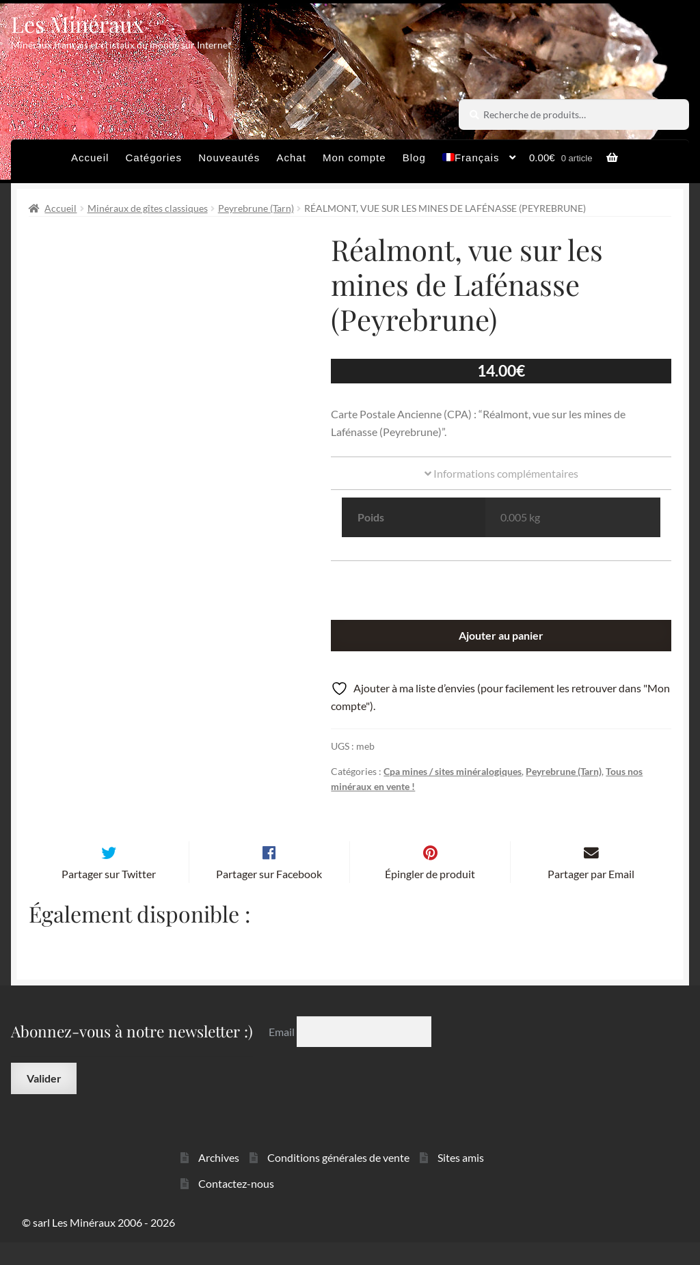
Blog (414, 157)
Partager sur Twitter (109, 896)
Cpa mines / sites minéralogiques (452, 771)
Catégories (154, 157)
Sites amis (461, 1179)
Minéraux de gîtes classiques (148, 208)
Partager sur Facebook (269, 896)
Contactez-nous (236, 1205)
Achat (291, 157)
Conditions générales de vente (338, 1179)
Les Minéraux (77, 23)
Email (283, 1053)
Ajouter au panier (501, 635)
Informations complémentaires (501, 473)
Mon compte (354, 157)
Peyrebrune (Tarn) (256, 208)
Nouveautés (229, 157)
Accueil (90, 157)
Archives (218, 1179)
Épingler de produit (430, 896)
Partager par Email (591, 896)
